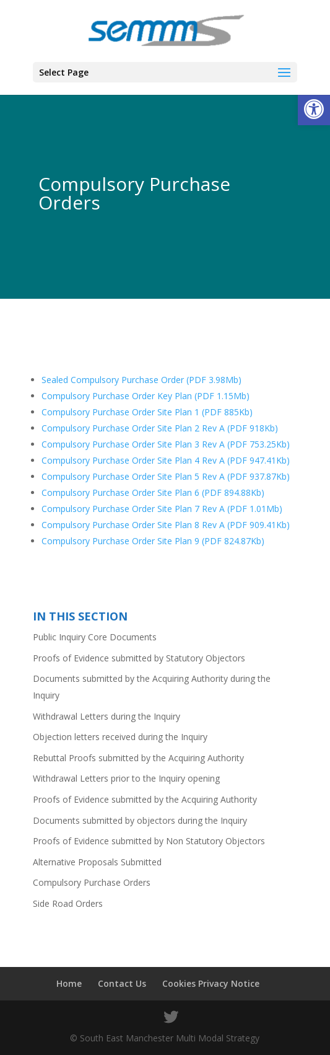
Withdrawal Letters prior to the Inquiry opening (126, 778)
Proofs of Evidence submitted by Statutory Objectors (139, 658)
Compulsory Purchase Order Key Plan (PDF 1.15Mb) (145, 396)
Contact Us (122, 983)
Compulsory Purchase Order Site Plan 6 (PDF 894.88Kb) (152, 492)
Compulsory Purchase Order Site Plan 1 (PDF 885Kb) (147, 412)
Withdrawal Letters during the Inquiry (106, 716)
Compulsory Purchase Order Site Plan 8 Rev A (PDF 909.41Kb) (165, 525)
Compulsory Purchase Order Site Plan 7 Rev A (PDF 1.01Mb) (161, 508)
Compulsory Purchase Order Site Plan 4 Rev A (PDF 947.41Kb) (165, 460)
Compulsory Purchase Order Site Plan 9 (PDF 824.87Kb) (152, 541)
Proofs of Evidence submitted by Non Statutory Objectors (149, 841)
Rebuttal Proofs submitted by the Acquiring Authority (138, 758)
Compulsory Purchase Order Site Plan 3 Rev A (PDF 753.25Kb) (165, 444)
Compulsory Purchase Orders (91, 882)
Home (69, 983)
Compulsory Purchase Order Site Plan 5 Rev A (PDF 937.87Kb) (165, 476)
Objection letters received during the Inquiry (120, 737)
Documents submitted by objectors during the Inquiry (140, 820)
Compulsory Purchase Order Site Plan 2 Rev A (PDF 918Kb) (159, 428)
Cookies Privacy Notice (210, 983)
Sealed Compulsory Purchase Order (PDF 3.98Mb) (141, 380)
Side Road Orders (68, 903)
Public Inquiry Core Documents (95, 637)
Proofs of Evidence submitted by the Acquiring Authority (145, 799)
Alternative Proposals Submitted (97, 862)
